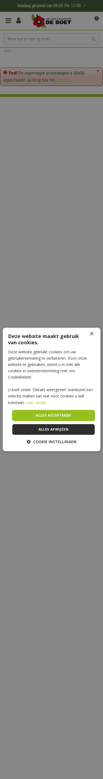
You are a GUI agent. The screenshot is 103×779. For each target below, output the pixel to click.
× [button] (92, 334)
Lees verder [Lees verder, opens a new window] (36, 402)
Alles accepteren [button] (53, 415)
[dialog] (51, 389)
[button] (51, 442)
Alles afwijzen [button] (53, 429)
